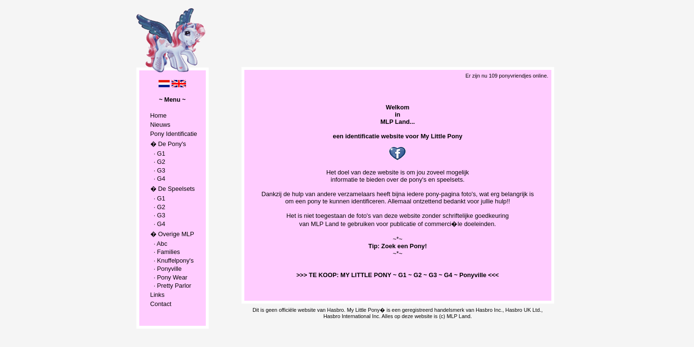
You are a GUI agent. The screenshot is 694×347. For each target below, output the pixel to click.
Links (157, 294)
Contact (161, 303)
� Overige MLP (172, 234)
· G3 (157, 170)
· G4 (157, 178)
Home (158, 115)
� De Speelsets (172, 188)
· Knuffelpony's (172, 260)
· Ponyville (166, 268)
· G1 (157, 153)
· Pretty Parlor (170, 285)
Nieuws (160, 124)
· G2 (157, 161)
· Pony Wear (168, 277)
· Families (165, 251)
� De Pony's (168, 143)
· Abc (159, 243)
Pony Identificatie (173, 133)
